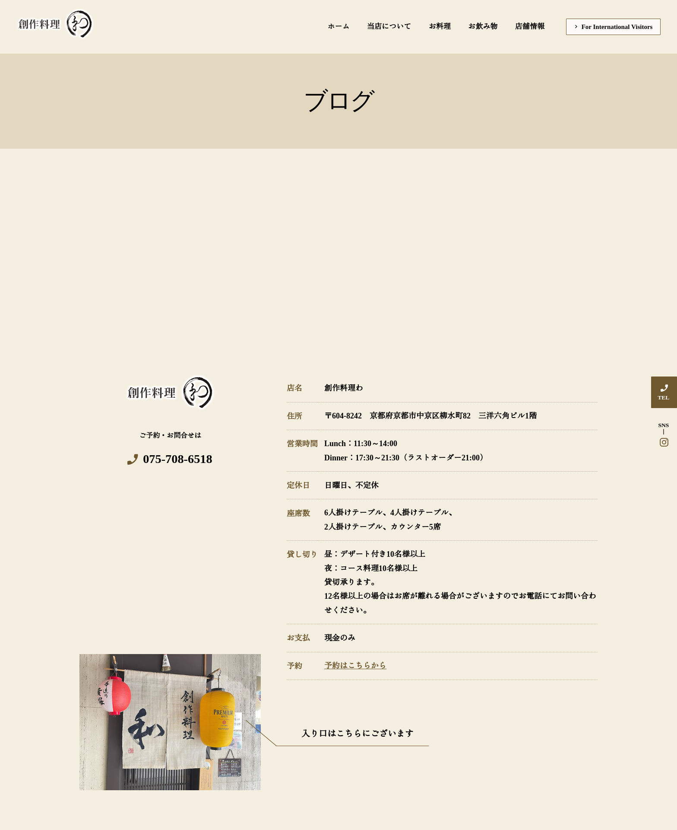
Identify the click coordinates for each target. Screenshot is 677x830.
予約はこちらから (355, 666)
